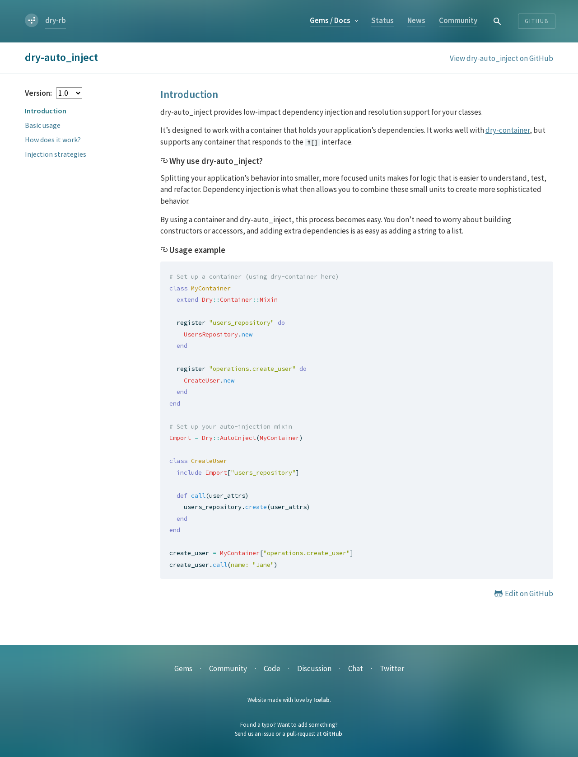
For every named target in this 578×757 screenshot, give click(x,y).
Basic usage (43, 125)
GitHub (332, 734)
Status (382, 20)
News (416, 20)
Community (458, 20)
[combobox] (497, 21)
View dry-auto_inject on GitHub (501, 58)
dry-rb (55, 20)
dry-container (507, 130)
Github (537, 21)
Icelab (321, 700)
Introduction (45, 110)
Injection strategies (55, 154)
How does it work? (53, 139)
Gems (330, 20)
